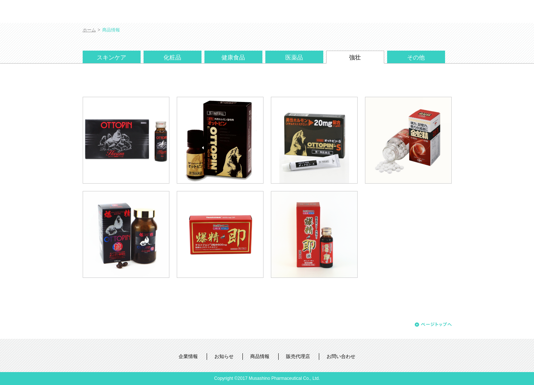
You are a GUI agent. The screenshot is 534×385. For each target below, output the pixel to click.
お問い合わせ (341, 356)
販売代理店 (298, 356)
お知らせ (224, 356)
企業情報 (188, 356)
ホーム (89, 30)
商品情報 (259, 356)
